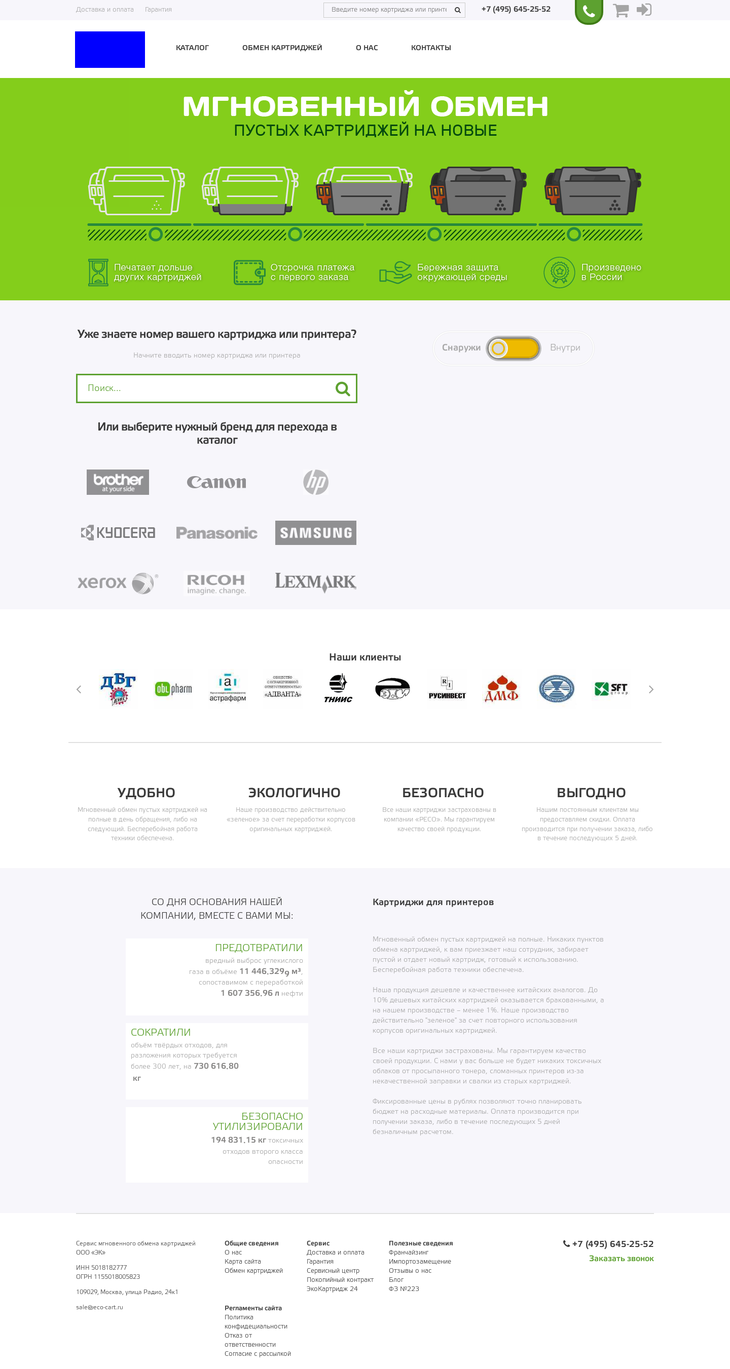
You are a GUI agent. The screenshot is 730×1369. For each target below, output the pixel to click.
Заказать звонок (621, 1259)
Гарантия (158, 10)
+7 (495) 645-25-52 (516, 9)
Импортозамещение (420, 1262)
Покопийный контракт (340, 1280)
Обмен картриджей (282, 48)
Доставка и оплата (105, 10)
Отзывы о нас (410, 1271)
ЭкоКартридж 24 (332, 1289)
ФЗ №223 (404, 1289)
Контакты (431, 48)
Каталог (192, 48)
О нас (367, 48)
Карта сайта (243, 1262)
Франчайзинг (408, 1253)
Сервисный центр (333, 1271)
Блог (396, 1280)
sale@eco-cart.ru (99, 1307)
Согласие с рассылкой (258, 1354)
